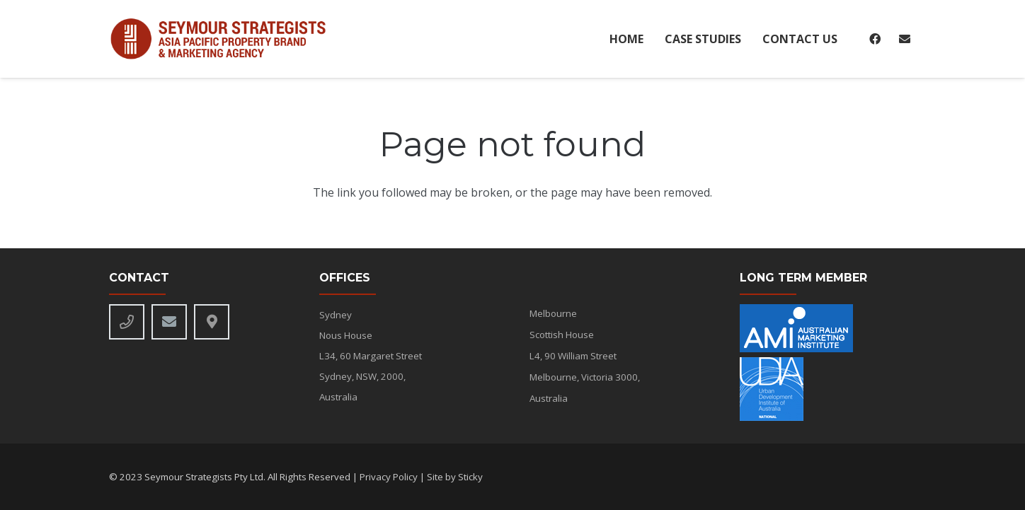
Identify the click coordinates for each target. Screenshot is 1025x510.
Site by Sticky (455, 476)
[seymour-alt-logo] (224, 39)
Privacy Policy (389, 476)
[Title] (211, 322)
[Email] (904, 39)
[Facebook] (875, 39)
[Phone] (126, 322)
